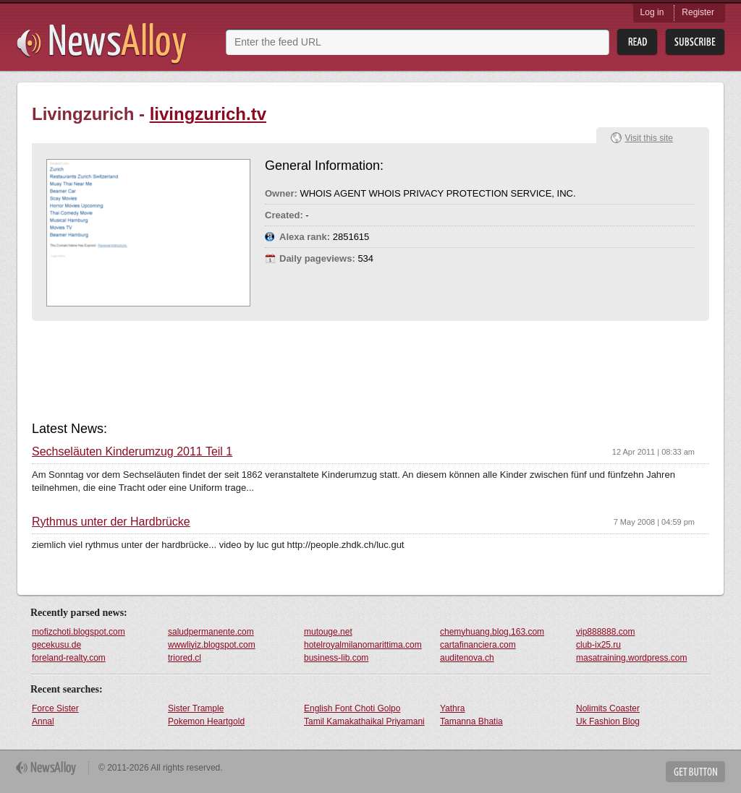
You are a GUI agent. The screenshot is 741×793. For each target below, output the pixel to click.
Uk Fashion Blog (608, 721)
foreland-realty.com (69, 658)
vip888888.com (605, 632)
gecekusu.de (56, 645)
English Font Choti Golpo (352, 708)
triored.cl (184, 658)
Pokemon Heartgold (206, 721)
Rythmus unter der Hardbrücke (111, 522)
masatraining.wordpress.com (631, 658)
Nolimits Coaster (608, 708)
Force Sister (55, 708)
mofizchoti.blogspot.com (78, 632)
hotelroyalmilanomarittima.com (363, 645)
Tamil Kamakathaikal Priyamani (364, 721)
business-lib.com (336, 658)
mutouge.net (328, 632)
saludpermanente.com (211, 632)
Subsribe (695, 42)
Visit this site (649, 138)
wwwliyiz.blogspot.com (211, 645)
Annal (43, 721)
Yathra (452, 708)
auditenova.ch (467, 658)
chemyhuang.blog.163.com (492, 632)
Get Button (695, 771)
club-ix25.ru (598, 645)
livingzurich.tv (208, 114)
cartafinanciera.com (478, 645)
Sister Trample (196, 708)
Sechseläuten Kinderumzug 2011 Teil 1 (132, 452)
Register (698, 12)
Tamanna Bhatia (471, 721)
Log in (652, 12)
